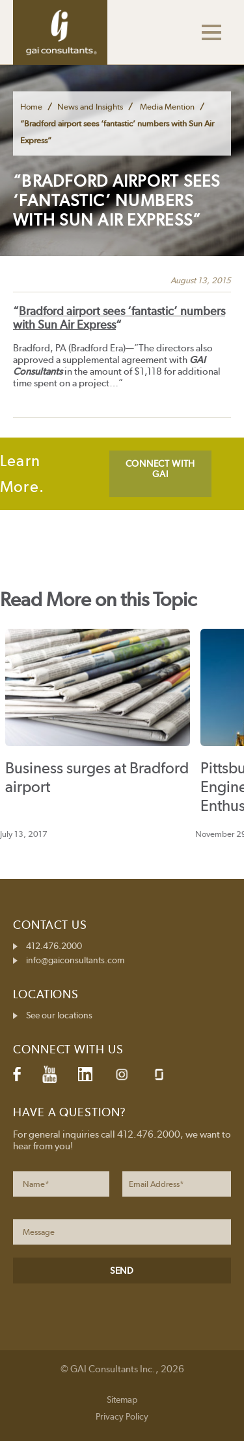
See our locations (59, 1015)
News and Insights (90, 106)
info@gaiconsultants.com (75, 960)
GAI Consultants (60, 32)
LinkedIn (85, 1074)
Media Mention (167, 106)
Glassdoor (159, 1074)
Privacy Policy (122, 1416)
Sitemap (122, 1399)
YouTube (49, 1074)
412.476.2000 (54, 946)
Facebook (17, 1074)
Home (31, 106)
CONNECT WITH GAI (160, 468)
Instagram (121, 1074)
